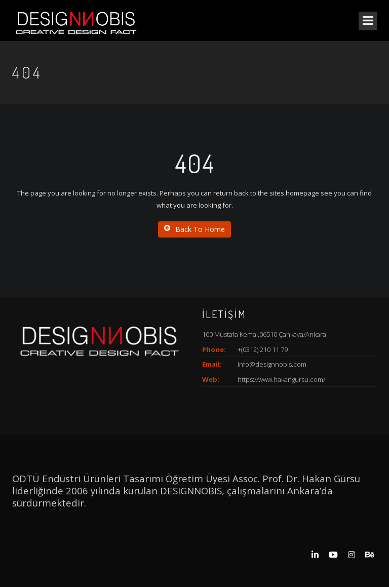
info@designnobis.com (272, 364)
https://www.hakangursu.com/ (281, 379)
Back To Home (194, 229)
